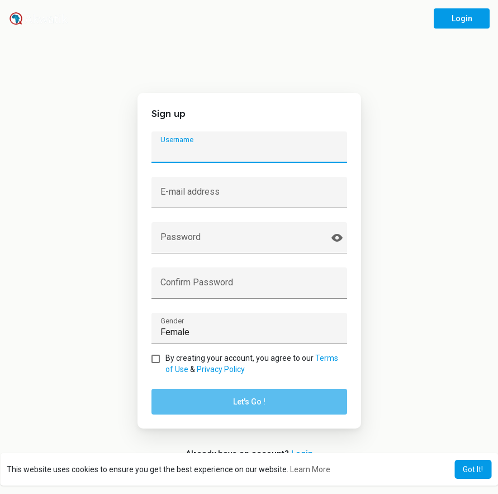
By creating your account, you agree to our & (251, 364)
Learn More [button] (310, 469)
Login (462, 18)
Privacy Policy (221, 369)
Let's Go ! (249, 401)
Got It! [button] (473, 469)
